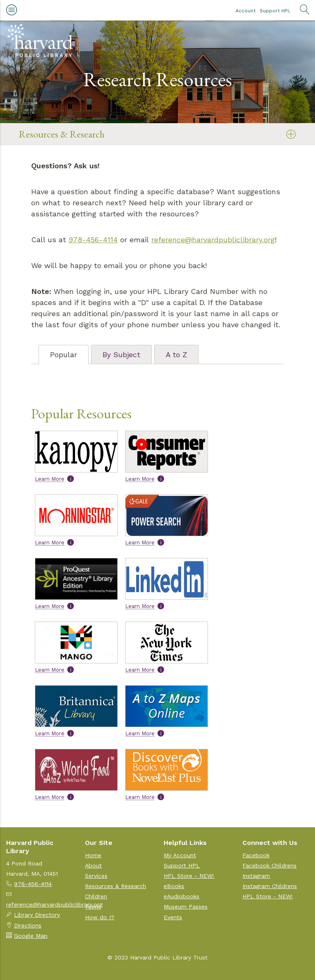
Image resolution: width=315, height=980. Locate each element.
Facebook (255, 855)
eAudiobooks (181, 896)
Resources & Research (62, 134)
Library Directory (37, 914)
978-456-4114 (93, 239)
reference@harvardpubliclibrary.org (213, 239)
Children (96, 896)
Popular (63, 354)
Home (93, 855)
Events (173, 917)
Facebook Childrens (269, 865)
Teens (93, 906)
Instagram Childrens (269, 886)
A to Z (176, 354)
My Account (180, 855)
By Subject (121, 354)
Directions (27, 925)
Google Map (31, 935)
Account (245, 11)
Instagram (256, 875)
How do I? (99, 917)
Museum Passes (186, 906)
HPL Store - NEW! (189, 875)
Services (96, 875)
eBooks (174, 886)
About (93, 865)
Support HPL (275, 11)
